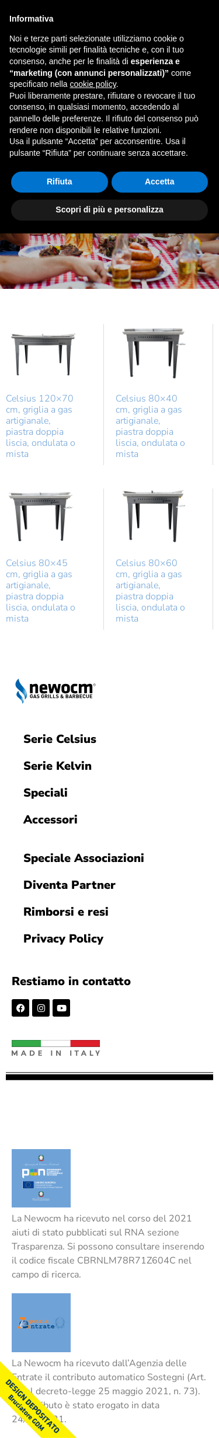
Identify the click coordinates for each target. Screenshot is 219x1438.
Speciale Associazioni (83, 858)
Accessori (50, 820)
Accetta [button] (160, 181)
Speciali (45, 793)
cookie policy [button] (93, 84)
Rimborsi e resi (66, 912)
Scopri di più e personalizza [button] (109, 209)
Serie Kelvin (57, 766)
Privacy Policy (63, 939)
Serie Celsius (59, 739)
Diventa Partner (69, 885)
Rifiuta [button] (59, 181)
